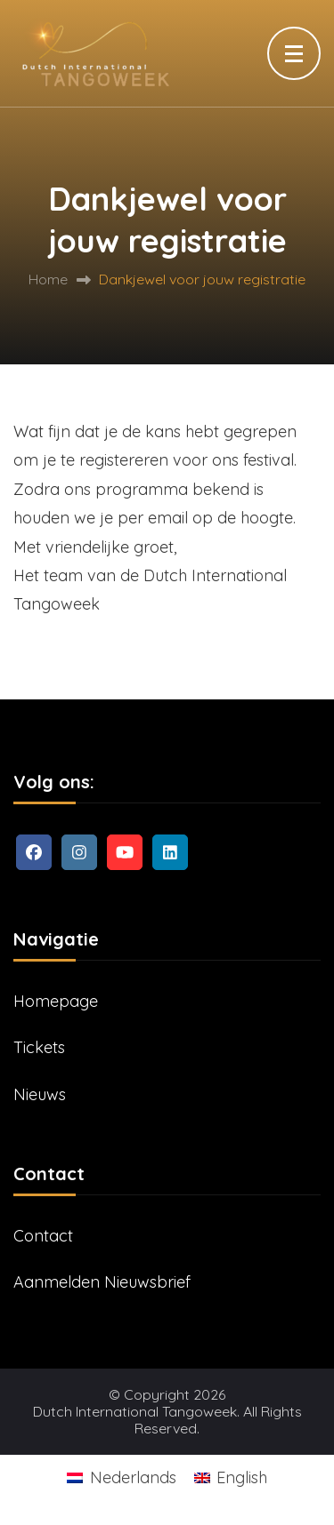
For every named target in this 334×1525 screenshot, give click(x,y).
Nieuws (39, 1094)
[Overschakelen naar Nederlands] (121, 1477)
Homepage (55, 1001)
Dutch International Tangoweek (135, 1411)
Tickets (39, 1047)
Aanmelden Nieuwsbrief (102, 1282)
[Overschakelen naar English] (230, 1477)
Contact (43, 1236)
